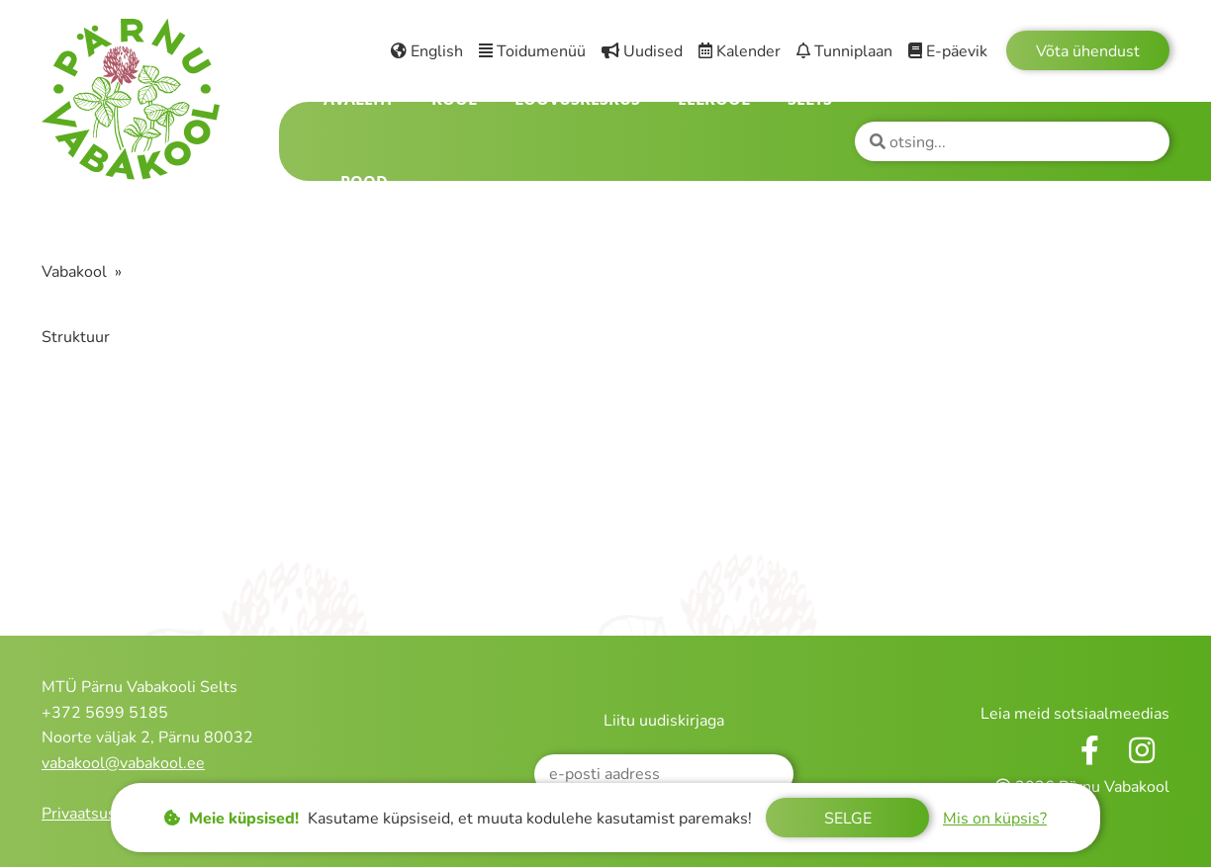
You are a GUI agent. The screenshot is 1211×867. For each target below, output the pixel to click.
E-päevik (947, 51)
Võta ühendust (1088, 51)
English (427, 51)
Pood (364, 182)
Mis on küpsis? (995, 818)
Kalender (740, 51)
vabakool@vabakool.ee (123, 763)
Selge (848, 818)
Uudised (642, 51)
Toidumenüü (532, 51)
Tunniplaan (844, 51)
